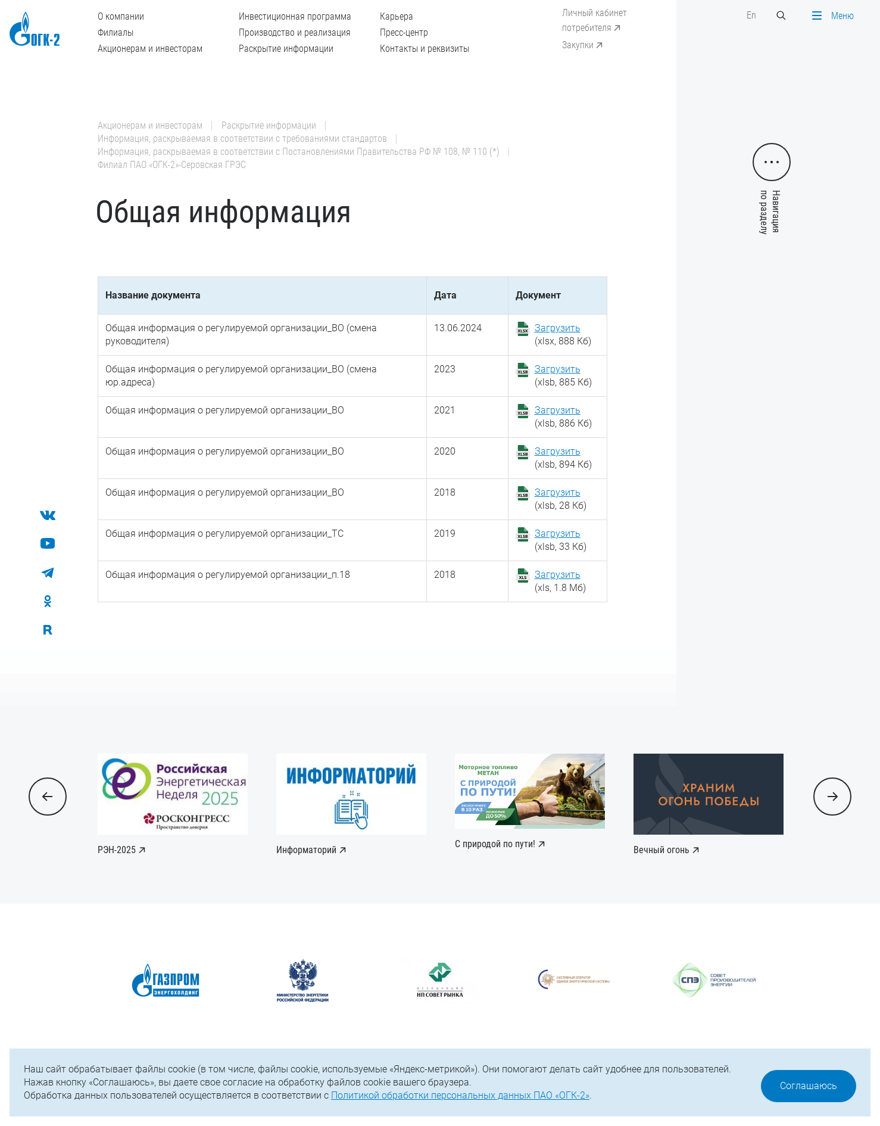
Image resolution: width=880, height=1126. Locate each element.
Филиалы (115, 32)
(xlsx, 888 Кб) (563, 334)
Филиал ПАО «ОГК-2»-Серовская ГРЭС (172, 164)
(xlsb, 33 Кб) (560, 540)
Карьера (396, 16)
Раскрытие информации (286, 48)
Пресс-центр (404, 32)
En (751, 15)
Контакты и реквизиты (424, 48)
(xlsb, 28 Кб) (560, 499)
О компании (121, 16)
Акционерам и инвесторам (150, 48)
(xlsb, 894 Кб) (563, 458)
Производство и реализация (295, 32)
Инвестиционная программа (295, 16)
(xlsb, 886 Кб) (563, 417)
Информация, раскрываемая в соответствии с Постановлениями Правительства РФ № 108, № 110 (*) (299, 151)
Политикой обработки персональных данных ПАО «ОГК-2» (460, 1095)
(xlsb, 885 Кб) (563, 375)
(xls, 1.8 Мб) (560, 581)
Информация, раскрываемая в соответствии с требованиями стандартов (242, 138)
